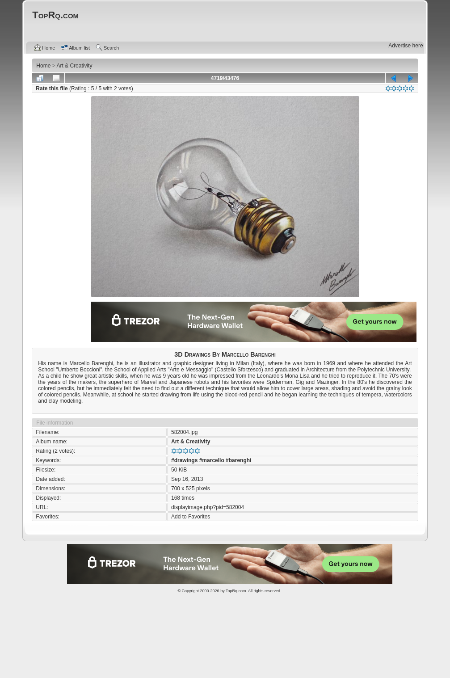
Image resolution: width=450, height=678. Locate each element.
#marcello (211, 460)
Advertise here (405, 45)
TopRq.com (236, 591)
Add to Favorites (190, 517)
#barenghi (238, 460)
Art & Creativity (190, 441)
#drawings (184, 460)
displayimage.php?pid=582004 (207, 507)
